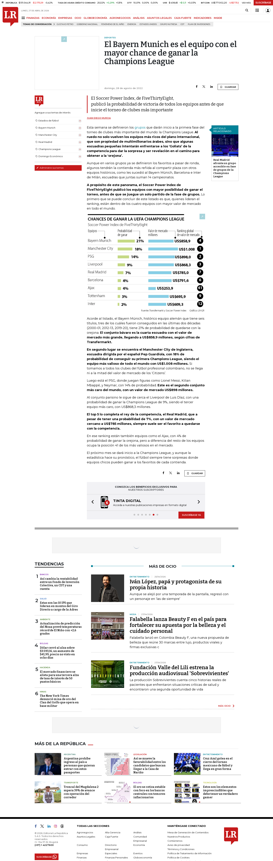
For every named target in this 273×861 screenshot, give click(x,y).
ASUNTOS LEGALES (159, 18)
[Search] (246, 10)
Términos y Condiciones (180, 849)
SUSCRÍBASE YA (191, 514)
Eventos (137, 853)
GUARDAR (228, 87)
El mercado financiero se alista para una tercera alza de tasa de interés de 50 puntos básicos (59, 677)
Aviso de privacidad (178, 845)
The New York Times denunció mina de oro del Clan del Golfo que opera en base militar (59, 701)
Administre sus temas (50, 167)
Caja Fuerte (111, 836)
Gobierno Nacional (87, 24)
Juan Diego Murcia (99, 118)
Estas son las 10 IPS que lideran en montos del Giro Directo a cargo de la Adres (59, 606)
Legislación (140, 754)
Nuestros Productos (178, 836)
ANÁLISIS (139, 18)
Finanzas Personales (116, 857)
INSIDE (218, 18)
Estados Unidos (148, 24)
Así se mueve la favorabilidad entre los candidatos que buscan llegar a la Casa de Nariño (149, 765)
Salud (43, 598)
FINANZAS (32, 18)
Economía (139, 845)
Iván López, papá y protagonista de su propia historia (176, 584)
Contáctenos (174, 840)
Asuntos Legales (86, 836)
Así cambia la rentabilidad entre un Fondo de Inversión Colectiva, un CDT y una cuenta (59, 583)
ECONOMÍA (49, 18)
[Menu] (23, 18)
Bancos (44, 574)
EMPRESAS (65, 18)
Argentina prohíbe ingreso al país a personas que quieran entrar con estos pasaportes (79, 765)
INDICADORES (202, 18)
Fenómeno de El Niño (112, 24)
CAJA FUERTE (182, 18)
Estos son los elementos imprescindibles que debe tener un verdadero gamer (220, 792)
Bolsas (44, 643)
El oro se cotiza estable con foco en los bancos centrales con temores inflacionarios (149, 792)
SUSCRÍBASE (263, 2)
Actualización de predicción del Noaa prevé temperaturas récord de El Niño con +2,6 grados (61, 628)
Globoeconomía (142, 857)
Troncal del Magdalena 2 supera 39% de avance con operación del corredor (81, 792)
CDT (182, 24)
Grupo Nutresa (168, 24)
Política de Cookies (178, 857)
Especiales (111, 853)
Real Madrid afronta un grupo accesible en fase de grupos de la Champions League (224, 168)
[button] (91, 502)
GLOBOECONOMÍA (95, 18)
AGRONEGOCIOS (120, 18)
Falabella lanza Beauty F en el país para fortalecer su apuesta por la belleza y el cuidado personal (178, 625)
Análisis (137, 832)
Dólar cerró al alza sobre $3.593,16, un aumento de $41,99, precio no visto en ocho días (57, 652)
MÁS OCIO (224, 705)
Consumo (82, 845)
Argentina (70, 754)
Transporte (71, 782)
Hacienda (45, 667)
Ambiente (45, 619)
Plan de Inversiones (199, 24)
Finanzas (82, 857)
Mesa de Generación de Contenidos (187, 832)
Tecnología (210, 782)
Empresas (82, 853)
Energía (131, 24)
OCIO (78, 18)
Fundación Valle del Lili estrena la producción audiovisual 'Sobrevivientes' (179, 670)
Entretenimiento (213, 754)
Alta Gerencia (112, 832)
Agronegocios (85, 832)
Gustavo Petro (65, 24)
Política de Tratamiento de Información (189, 853)
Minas (43, 691)
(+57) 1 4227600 (44, 845)
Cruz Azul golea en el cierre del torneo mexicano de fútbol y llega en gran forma (218, 764)
